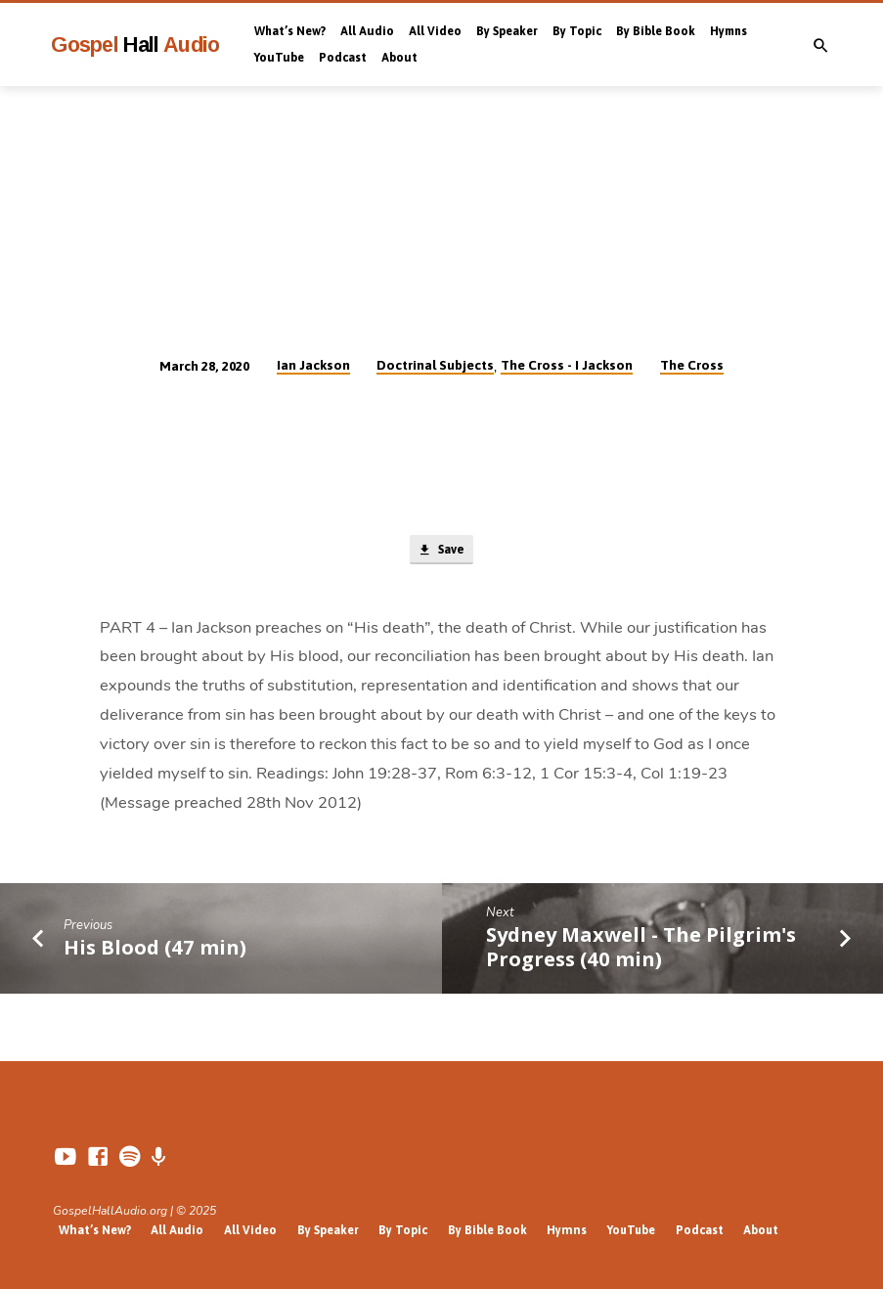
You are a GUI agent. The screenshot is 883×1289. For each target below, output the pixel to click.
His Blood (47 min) (155, 947)
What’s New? (290, 31)
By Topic (576, 31)
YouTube (279, 58)
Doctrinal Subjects (435, 365)
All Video (435, 31)
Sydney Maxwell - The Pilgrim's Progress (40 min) (641, 948)
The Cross (692, 365)
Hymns (728, 31)
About (399, 58)
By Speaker (507, 31)
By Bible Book (655, 31)
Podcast (343, 58)
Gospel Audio (135, 44)
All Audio (367, 31)
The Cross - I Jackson (567, 365)
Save (441, 551)
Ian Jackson (313, 365)
